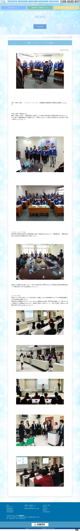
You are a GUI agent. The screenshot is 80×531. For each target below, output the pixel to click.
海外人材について (10, 506)
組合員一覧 (45, 506)
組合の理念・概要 (46, 505)
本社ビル (9, 517)
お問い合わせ (45, 508)
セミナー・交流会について (29, 506)
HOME (7, 505)
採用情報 (44, 510)
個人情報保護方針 (46, 511)
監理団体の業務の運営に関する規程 (31, 508)
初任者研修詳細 (10, 511)
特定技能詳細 (9, 508)
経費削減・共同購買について (30, 505)
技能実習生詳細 (10, 510)
